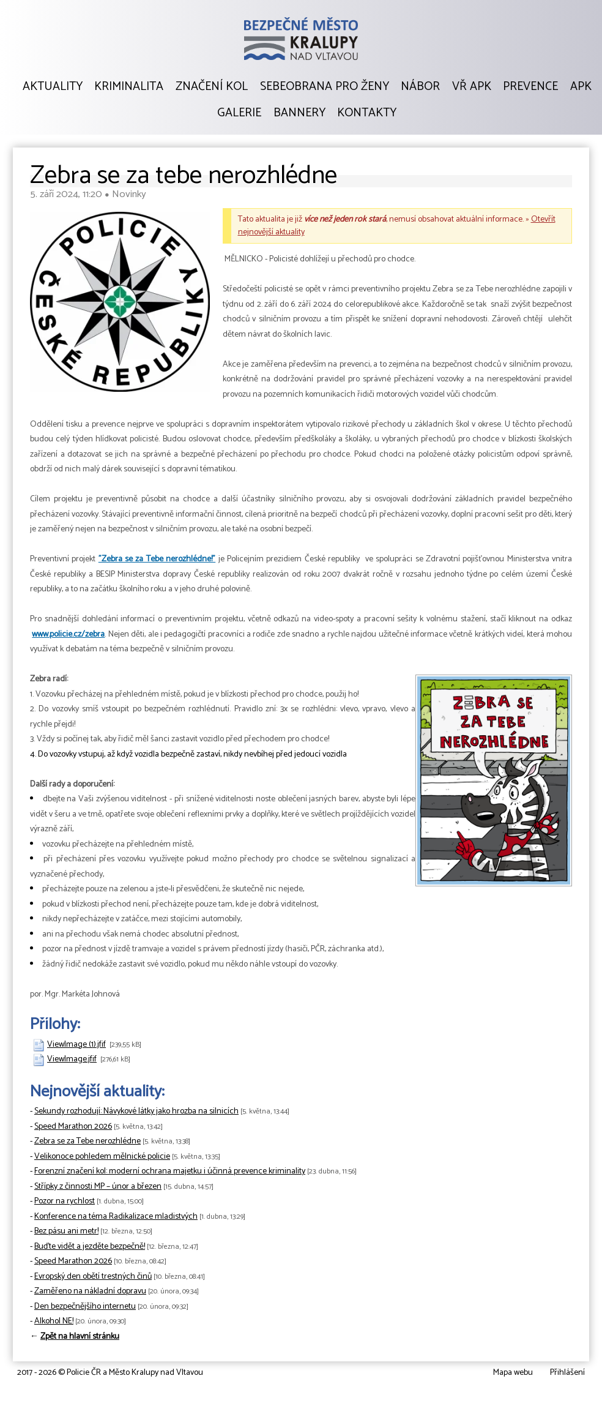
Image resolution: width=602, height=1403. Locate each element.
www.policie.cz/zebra (68, 634)
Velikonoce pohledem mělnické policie (102, 1157)
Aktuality (53, 87)
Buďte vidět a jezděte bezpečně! (89, 1247)
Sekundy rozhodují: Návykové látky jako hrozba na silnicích (136, 1111)
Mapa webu (513, 1373)
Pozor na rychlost (64, 1201)
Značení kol (212, 87)
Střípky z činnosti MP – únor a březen (98, 1187)
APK (581, 87)
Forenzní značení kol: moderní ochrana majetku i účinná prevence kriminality (169, 1171)
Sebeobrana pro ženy (324, 87)
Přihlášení (567, 1373)
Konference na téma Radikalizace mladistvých (116, 1217)
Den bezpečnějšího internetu (85, 1307)
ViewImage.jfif (72, 1059)
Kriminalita (128, 87)
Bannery (299, 113)
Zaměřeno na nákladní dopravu (90, 1291)
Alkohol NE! (53, 1321)
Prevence (530, 87)
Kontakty (366, 113)
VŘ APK (471, 87)
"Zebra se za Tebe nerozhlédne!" (156, 559)
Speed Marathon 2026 (73, 1127)
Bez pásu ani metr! (66, 1231)
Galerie (239, 113)
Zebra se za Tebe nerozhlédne (87, 1141)
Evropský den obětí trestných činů (93, 1277)
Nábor (420, 87)
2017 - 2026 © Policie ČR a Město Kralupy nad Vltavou (110, 1373)
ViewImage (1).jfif (76, 1045)
